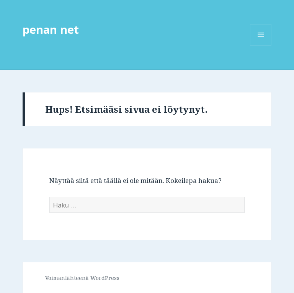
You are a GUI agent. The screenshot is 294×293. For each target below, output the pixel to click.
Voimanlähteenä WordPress (82, 277)
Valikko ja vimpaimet (260, 45)
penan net (51, 29)
